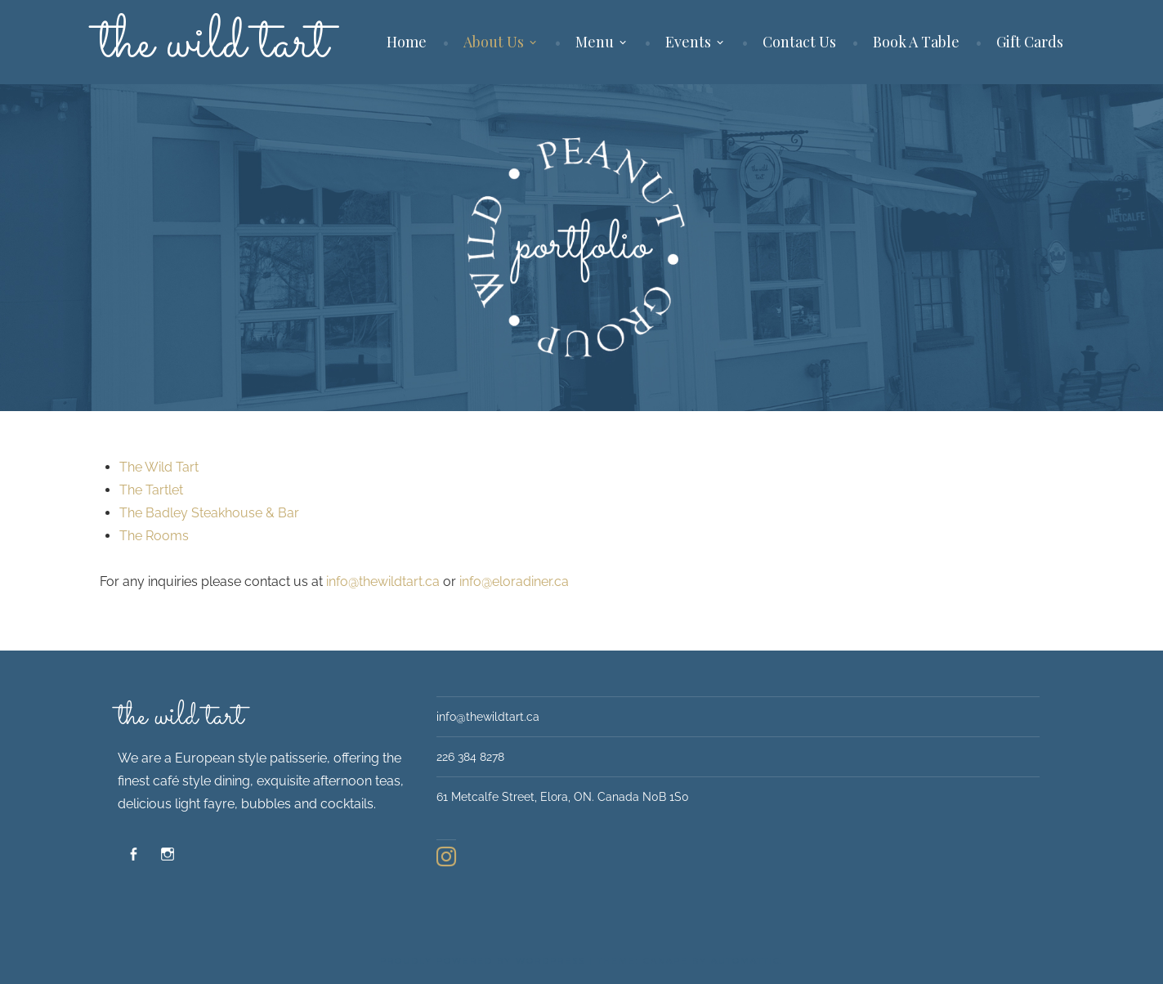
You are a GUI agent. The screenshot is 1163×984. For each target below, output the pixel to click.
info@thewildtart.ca (383, 581)
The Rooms (154, 535)
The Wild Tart (159, 467)
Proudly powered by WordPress (482, 960)
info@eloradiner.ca (514, 581)
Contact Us (799, 41)
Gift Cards (1029, 41)
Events (688, 41)
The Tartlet (151, 490)
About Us (493, 41)
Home (407, 41)
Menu (594, 41)
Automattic (746, 960)
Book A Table (916, 41)
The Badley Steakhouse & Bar (209, 513)
